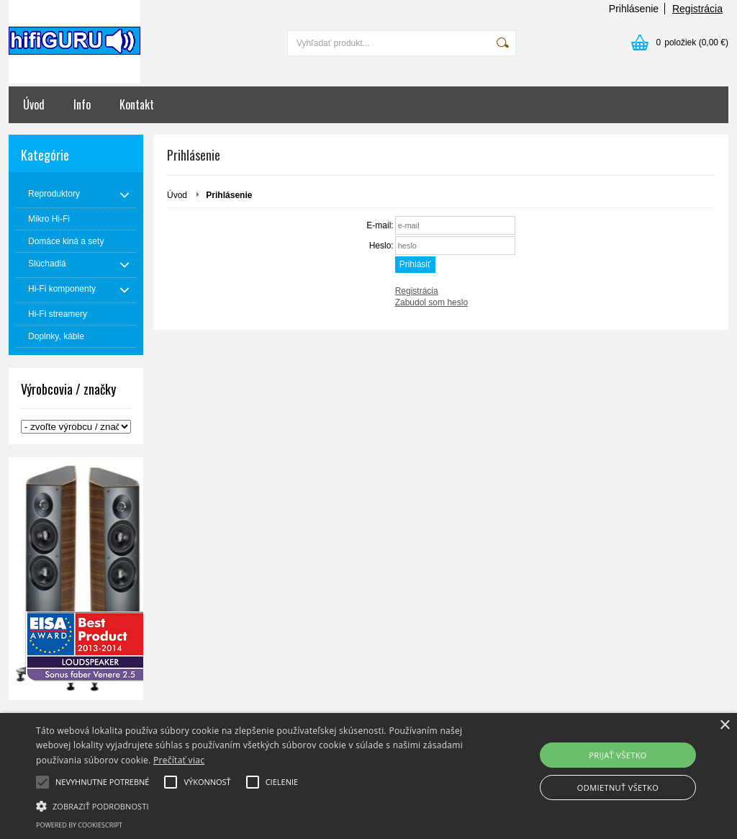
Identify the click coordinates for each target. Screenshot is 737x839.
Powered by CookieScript (79, 825)
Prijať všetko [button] (618, 755)
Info (82, 104)
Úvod (34, 104)
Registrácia (697, 8)
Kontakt (136, 104)
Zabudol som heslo (431, 302)
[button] (252, 805)
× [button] (724, 725)
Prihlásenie (634, 8)
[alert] (368, 776)
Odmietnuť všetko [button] (618, 787)
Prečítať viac (178, 760)
